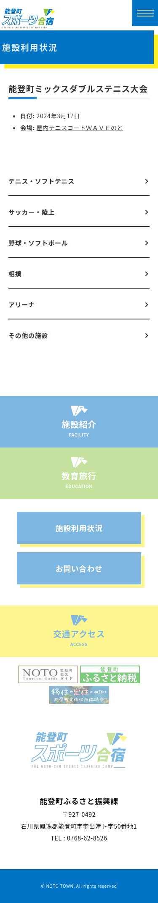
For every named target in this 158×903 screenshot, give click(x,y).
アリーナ (21, 304)
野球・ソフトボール (38, 242)
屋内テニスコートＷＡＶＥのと (80, 127)
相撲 (14, 273)
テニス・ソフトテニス (41, 181)
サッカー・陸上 (31, 211)
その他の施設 (28, 335)
